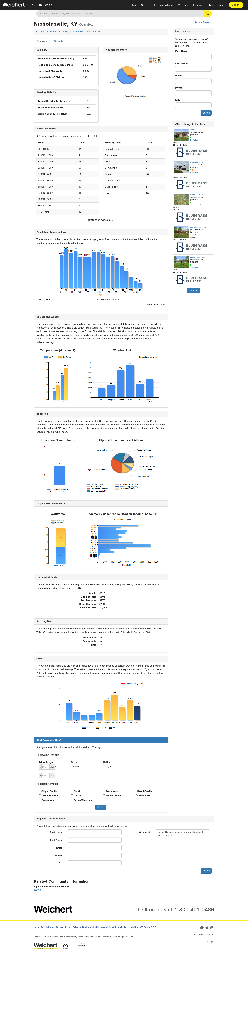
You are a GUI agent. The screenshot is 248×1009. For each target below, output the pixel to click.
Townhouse (112, 791)
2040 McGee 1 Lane (197, 257)
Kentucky (64, 31)
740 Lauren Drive (196, 130)
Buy (134, 5)
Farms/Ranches (83, 800)
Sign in (236, 4)
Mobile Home (113, 795)
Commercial (48, 800)
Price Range (46, 762)
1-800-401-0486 (41, 5)
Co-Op (77, 795)
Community (42, 41)
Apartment (144, 795)
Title (211, 5)
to (56, 766)
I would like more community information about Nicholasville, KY (182, 846)
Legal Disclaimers (44, 927)
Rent (152, 5)
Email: (178, 75)
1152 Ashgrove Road (198, 227)
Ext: (177, 100)
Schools (58, 41)
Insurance (198, 5)
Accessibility (131, 927)
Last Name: (181, 63)
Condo (77, 791)
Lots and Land (49, 795)
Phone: (179, 87)
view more (193, 290)
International (166, 5)
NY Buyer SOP (148, 927)
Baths (106, 762)
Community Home (46, 31)
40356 (37, 890)
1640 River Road (196, 195)
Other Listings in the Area (190, 124)
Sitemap (100, 927)
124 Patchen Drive (197, 162)
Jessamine (78, 31)
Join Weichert (114, 927)
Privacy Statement (83, 927)
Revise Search (202, 22)
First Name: (182, 51)
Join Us (222, 5)
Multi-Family (145, 791)
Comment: (145, 832)
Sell (143, 5)
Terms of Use (63, 927)
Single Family (49, 791)
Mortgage (183, 5)
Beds (74, 762)
